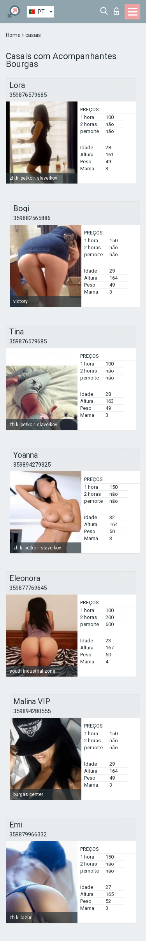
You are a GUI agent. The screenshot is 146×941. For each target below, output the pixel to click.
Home (14, 35)
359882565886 (32, 218)
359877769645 (28, 587)
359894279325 (32, 464)
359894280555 (32, 711)
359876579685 (28, 94)
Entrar (116, 11)
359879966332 (28, 834)
